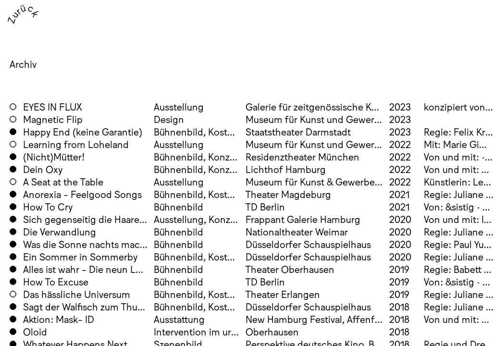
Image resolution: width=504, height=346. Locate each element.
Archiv (23, 63)
